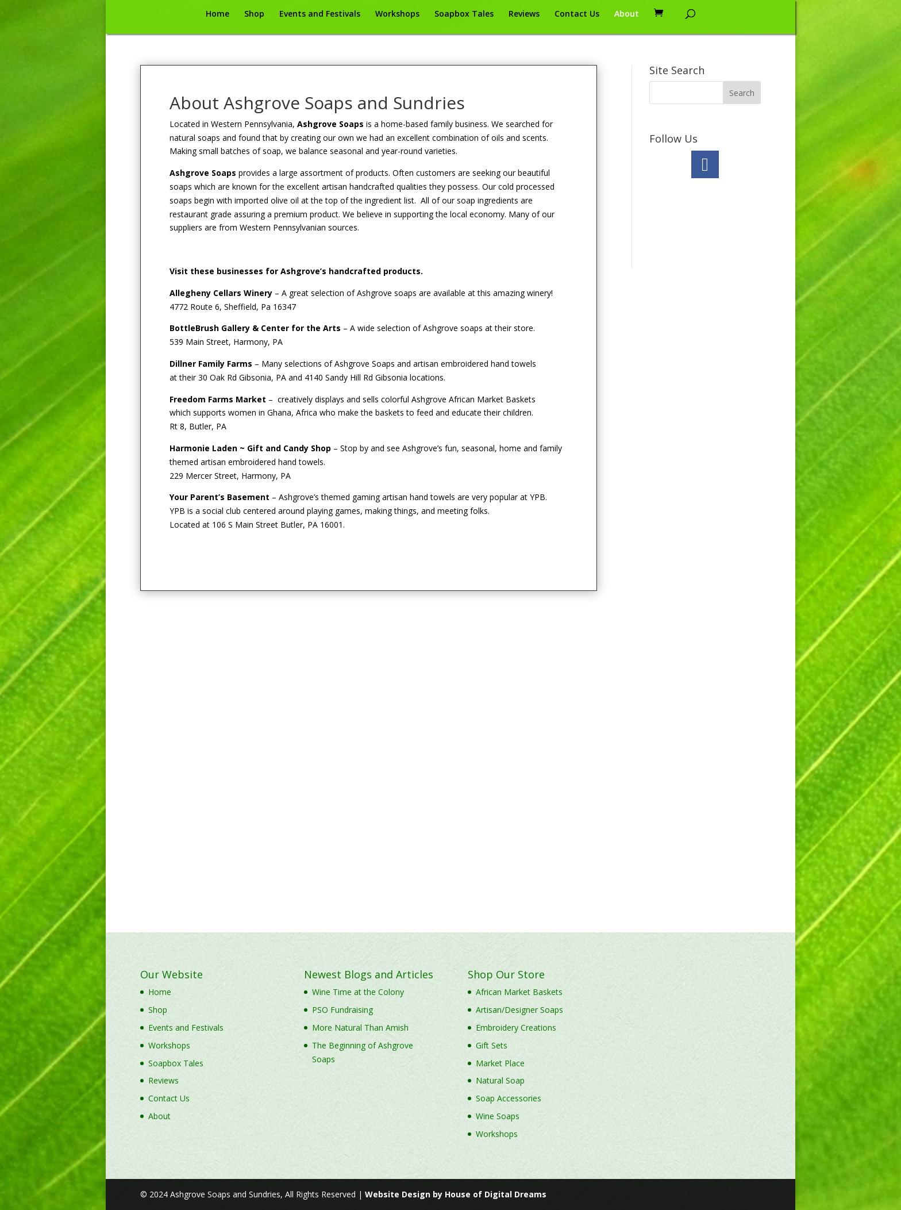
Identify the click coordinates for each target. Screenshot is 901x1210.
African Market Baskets (519, 991)
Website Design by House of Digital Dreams (455, 1194)
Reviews (524, 14)
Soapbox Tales (464, 14)
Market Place (500, 1063)
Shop (254, 14)
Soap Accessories (508, 1098)
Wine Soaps (497, 1116)
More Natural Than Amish (360, 1027)
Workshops (397, 14)
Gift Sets (491, 1045)
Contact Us (577, 14)
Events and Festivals (319, 14)
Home (217, 14)
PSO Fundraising (342, 1009)
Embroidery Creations (516, 1027)
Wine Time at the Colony (358, 991)
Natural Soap (500, 1080)
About (626, 14)
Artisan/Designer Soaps (519, 1009)
